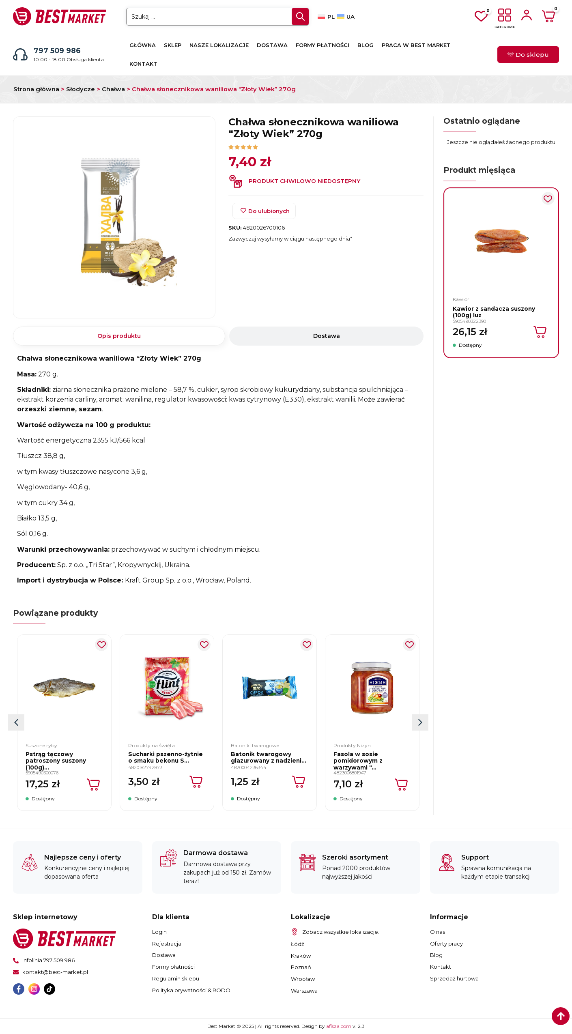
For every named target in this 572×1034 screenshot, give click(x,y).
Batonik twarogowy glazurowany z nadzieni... (268, 757)
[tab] (119, 336)
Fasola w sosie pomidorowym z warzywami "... (358, 761)
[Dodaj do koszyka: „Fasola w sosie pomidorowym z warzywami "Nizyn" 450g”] (402, 784)
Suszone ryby (41, 745)
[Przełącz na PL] (326, 16)
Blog (365, 45)
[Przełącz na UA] (346, 16)
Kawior (461, 299)
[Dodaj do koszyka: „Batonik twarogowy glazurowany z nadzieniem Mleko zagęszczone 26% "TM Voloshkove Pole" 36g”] (299, 782)
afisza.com (339, 1026)
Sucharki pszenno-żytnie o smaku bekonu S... (165, 757)
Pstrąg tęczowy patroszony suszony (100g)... (56, 761)
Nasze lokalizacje (219, 45)
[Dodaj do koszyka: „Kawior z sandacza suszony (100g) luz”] (540, 332)
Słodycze (80, 89)
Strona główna (36, 89)
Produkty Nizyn (352, 745)
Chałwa (113, 89)
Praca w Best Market (416, 45)
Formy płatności (322, 45)
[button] (420, 722)
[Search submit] (300, 16)
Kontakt (143, 63)
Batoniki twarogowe (255, 745)
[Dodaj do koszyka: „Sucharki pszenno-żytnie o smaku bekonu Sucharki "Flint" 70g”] (196, 782)
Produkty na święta (151, 745)
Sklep (172, 45)
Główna (142, 45)
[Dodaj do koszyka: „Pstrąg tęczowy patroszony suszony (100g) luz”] (94, 784)
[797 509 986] (20, 54)
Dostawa (272, 45)
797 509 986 (57, 50)
